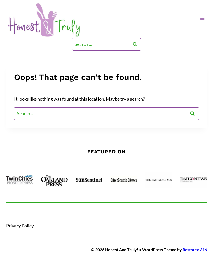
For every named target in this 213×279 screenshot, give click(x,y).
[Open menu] (202, 18)
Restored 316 (195, 249)
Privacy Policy (20, 225)
